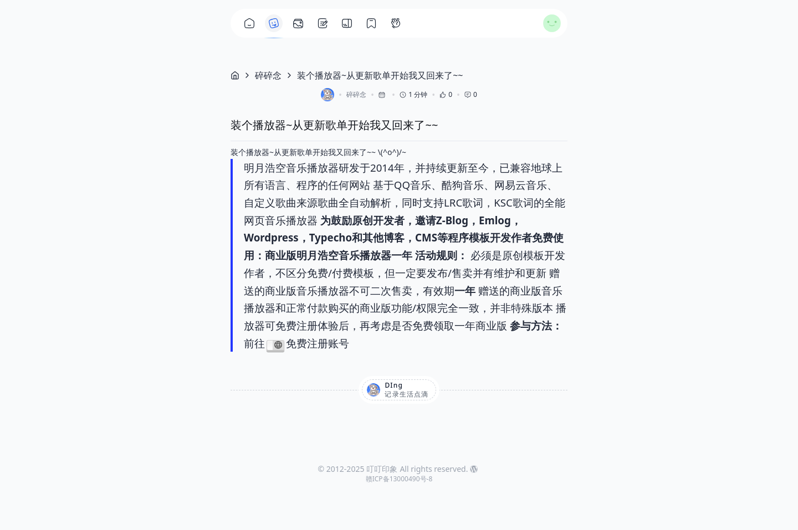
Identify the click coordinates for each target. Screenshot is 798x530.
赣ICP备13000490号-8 (399, 478)
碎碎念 (268, 75)
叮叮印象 (381, 469)
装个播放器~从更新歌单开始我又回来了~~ (380, 75)
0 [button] (445, 94)
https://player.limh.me (275, 345)
